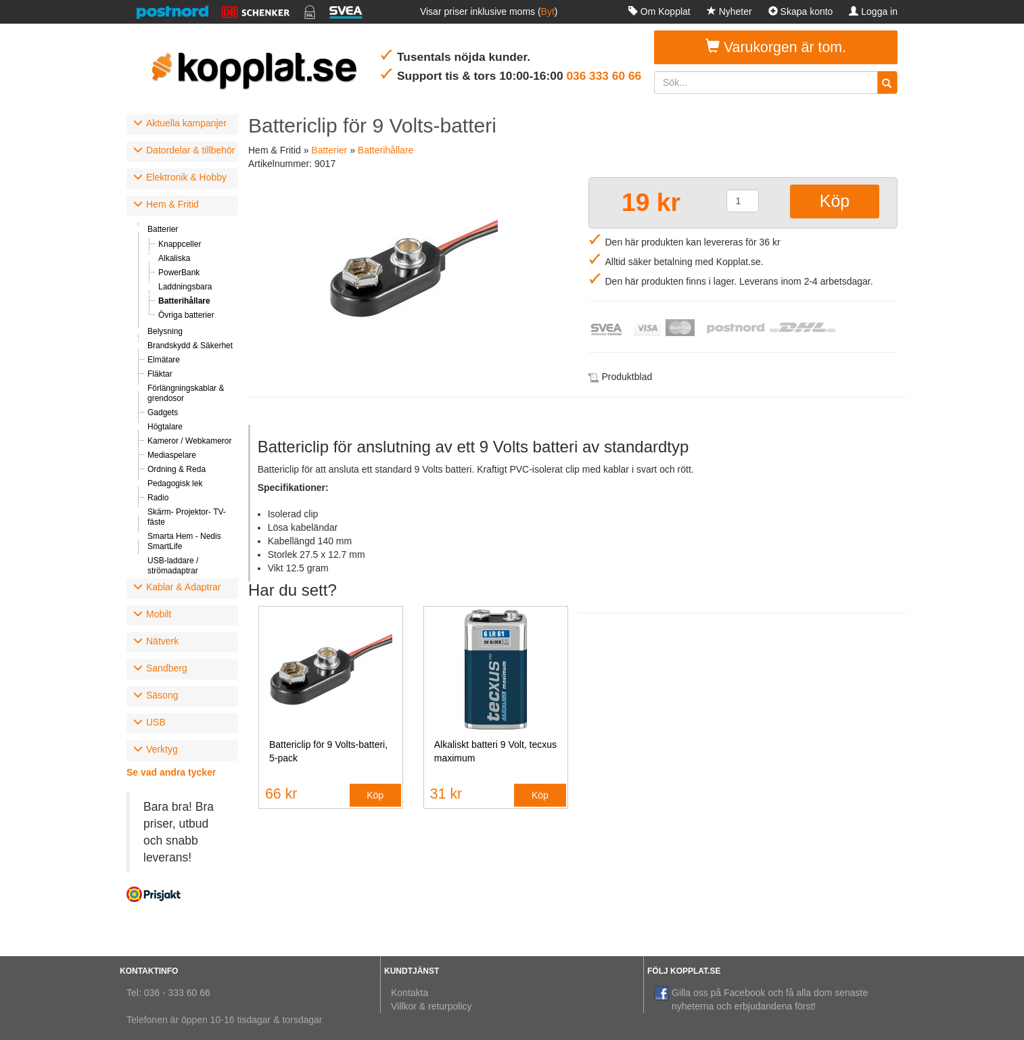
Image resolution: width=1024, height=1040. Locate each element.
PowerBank (179, 272)
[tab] (182, 124)
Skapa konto (800, 11)
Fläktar (159, 374)
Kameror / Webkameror (189, 441)
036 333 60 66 (603, 75)
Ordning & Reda (176, 469)
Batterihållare (184, 301)
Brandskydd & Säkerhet (190, 345)
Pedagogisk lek (174, 483)
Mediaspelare (171, 455)
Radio (157, 497)
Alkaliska (174, 258)
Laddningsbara (185, 286)
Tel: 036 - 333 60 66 (168, 992)
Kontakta (409, 992)
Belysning (165, 331)
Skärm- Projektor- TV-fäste (186, 517)
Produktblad (627, 376)
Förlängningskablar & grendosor (185, 393)
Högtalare (165, 426)
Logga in (873, 11)
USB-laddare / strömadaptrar (172, 565)
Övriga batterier (186, 315)
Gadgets (162, 412)
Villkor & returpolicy (431, 1006)
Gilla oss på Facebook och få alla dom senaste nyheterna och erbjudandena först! (761, 999)
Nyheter (729, 11)
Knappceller (179, 244)
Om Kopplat (659, 11)
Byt (548, 11)
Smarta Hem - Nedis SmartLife (184, 541)
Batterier (162, 229)
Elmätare (163, 359)
